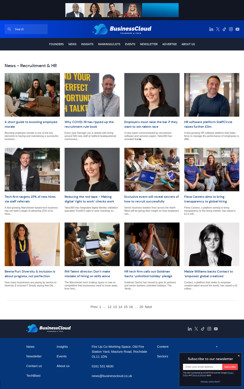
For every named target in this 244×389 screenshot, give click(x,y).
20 (141, 307)
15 (125, 307)
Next (148, 307)
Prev (94, 307)
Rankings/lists (109, 44)
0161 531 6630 (102, 366)
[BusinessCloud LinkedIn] (211, 29)
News (72, 44)
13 (115, 307)
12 (109, 307)
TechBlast (33, 375)
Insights (87, 44)
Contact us (34, 366)
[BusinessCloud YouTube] (237, 29)
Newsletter (149, 44)
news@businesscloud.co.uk (112, 376)
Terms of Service (199, 375)
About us (188, 44)
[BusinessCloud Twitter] (218, 29)
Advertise (169, 44)
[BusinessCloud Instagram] (231, 29)
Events (130, 44)
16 (131, 307)
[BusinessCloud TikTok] (224, 29)
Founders (56, 44)
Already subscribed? (210, 382)
